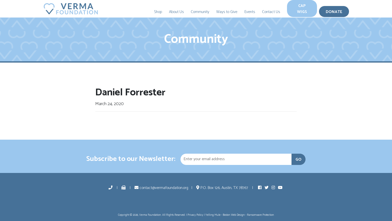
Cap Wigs (302, 9)
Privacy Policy (195, 215)
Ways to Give (226, 12)
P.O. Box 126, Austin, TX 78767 (222, 187)
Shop (158, 12)
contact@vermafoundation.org (161, 187)
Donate (334, 12)
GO (299, 159)
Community (200, 12)
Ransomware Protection (260, 215)
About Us (176, 12)
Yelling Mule (213, 215)
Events (249, 12)
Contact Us (271, 12)
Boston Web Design (234, 215)
